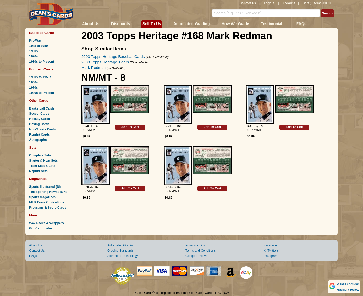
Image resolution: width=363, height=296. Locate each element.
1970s (33, 56)
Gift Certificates (40, 228)
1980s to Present (41, 61)
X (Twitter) (271, 250)
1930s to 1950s (40, 77)
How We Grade (235, 23)
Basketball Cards (41, 108)
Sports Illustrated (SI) (45, 187)
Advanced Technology (122, 256)
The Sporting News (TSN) (48, 192)
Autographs (38, 140)
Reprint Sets (38, 171)
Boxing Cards (39, 124)
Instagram (270, 256)
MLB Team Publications (46, 202)
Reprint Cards (39, 134)
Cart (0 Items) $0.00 (317, 3)
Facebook (270, 245)
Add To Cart (130, 127)
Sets (32, 147)
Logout (269, 3)
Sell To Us (151, 23)
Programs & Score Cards (47, 207)
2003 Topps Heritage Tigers (105, 62)
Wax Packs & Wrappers (46, 223)
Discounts (120, 23)
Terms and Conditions (200, 250)
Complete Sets (40, 155)
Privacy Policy (195, 245)
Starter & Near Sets (43, 160)
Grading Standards (120, 250)
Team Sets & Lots (42, 166)
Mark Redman (93, 67)
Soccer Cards (39, 114)
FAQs (301, 23)
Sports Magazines (42, 197)
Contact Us (248, 3)
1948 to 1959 (38, 46)
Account (288, 3)
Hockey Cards (39, 119)
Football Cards (41, 69)
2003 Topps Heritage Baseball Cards (113, 56)
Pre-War (35, 41)
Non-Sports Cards (42, 129)
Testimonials (273, 23)
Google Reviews (196, 256)
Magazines (38, 179)
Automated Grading (191, 23)
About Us (90, 23)
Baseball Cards (41, 33)
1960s (33, 51)
